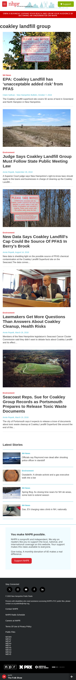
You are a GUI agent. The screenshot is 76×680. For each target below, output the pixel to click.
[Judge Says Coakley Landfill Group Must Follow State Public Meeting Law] (37, 128)
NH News (7, 75)
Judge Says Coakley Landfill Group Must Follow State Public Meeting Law (37, 161)
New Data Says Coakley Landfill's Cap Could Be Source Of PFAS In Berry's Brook (35, 241)
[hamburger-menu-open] (4, 4)
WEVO (8, 650)
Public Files (10, 632)
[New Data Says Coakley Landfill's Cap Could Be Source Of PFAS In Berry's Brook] (37, 208)
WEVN (8, 648)
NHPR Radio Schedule (15, 615)
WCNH (8, 637)
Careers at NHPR (12, 621)
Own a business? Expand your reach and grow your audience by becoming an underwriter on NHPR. (38, 14)
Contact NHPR (11, 609)
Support (67, 4)
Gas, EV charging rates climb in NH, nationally (44, 509)
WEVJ (8, 646)
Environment (8, 152)
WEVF (8, 641)
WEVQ (8, 652)
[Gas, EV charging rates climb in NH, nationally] (12, 510)
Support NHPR (21, 560)
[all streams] (72, 676)
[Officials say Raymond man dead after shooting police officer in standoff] (12, 458)
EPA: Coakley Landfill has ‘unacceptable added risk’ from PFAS (33, 84)
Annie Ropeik (8, 172)
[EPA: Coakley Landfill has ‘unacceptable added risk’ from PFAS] (37, 51)
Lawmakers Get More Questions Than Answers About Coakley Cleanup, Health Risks (34, 321)
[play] (4, 676)
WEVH (8, 643)
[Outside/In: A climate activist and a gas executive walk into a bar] (12, 475)
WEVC (8, 639)
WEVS (8, 654)
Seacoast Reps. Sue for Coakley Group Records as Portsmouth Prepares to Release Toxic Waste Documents (35, 404)
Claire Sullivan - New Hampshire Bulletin (20, 95)
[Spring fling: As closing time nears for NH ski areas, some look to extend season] (12, 493)
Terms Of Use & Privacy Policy (18, 627)
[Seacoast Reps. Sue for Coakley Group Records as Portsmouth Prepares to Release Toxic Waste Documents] (37, 368)
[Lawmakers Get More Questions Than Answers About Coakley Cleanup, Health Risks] (37, 288)
